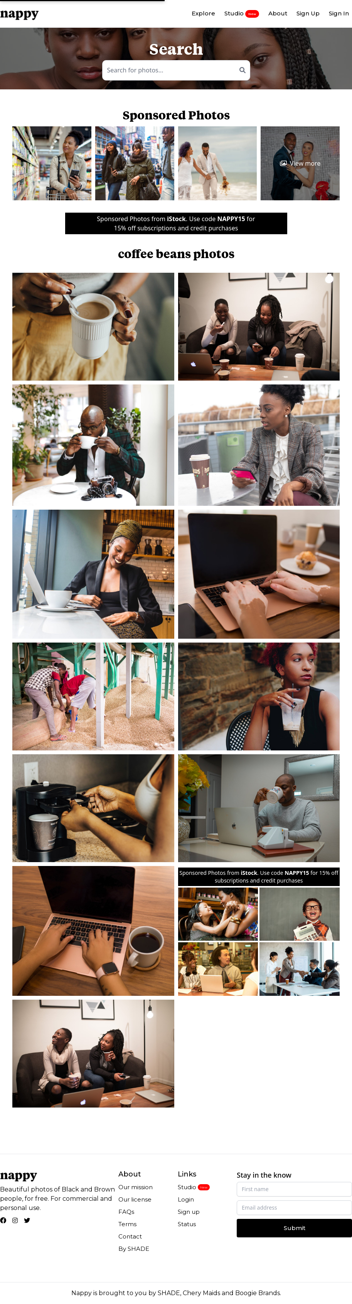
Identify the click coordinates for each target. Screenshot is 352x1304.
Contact (130, 1236)
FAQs (126, 1211)
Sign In (339, 13)
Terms (127, 1224)
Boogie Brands (257, 1293)
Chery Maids (201, 1293)
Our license (135, 1199)
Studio (241, 13)
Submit (294, 1228)
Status (187, 1224)
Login (186, 1199)
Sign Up (308, 13)
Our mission (135, 1187)
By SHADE (133, 1248)
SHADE (169, 1293)
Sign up (189, 1211)
